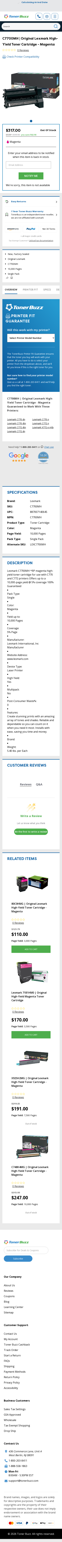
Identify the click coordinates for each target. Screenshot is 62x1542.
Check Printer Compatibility (20, 56)
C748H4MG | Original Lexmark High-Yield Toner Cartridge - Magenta (29, 1170)
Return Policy (12, 1377)
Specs (47, 289)
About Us (9, 1285)
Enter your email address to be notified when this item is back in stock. (31, 155)
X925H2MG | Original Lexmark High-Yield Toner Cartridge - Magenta (29, 1082)
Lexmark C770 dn (16, 419)
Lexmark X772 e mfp (43, 427)
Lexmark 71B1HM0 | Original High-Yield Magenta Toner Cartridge (29, 996)
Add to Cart (31, 949)
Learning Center (13, 1307)
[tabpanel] (31, 90)
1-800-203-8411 (18, 1460)
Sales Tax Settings (15, 1409)
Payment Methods (15, 1371)
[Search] (31, 26)
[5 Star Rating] (19, 457)
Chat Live (47, 447)
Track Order (11, 1350)
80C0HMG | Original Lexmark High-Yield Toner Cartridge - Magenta (29, 907)
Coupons (9, 1296)
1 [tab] (31, 121)
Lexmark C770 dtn (16, 423)
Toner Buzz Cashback (17, 1344)
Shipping (9, 1366)
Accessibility (11, 1388)
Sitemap (9, 1312)
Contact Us (10, 1333)
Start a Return (12, 1355)
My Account (11, 1339)
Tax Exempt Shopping (17, 1425)
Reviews (8, 1291)
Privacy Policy (12, 1382)
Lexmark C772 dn (16, 431)
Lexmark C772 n (40, 423)
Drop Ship (10, 1431)
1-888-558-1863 (18, 1466)
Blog (6, 1301)
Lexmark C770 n (40, 419)
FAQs (7, 1361)
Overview (11, 289)
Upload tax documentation (41, 240)
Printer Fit (30, 289)
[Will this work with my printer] (31, 338)
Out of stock (31, 1123)
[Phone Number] (39, 16)
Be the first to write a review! (31, 831)
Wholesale (10, 1420)
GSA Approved (12, 1414)
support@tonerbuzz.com (23, 1480)
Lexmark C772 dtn (16, 427)
